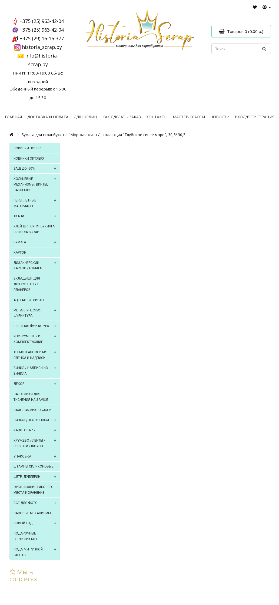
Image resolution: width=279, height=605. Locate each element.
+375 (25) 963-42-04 (42, 21)
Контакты (156, 116)
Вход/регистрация (254, 116)
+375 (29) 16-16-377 (42, 38)
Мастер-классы (189, 116)
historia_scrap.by (42, 47)
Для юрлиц (85, 116)
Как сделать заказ (121, 116)
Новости (220, 116)
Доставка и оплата (47, 116)
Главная (13, 116)
